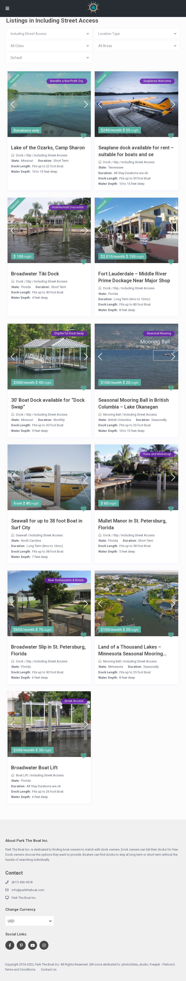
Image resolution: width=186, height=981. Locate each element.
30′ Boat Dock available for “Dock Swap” (48, 403)
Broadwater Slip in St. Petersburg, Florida (48, 650)
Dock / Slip (23, 155)
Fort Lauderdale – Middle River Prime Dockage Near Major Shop (134, 277)
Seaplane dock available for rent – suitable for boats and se (136, 151)
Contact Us (48, 969)
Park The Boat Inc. (24, 898)
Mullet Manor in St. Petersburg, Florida (132, 524)
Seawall (21, 535)
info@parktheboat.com (28, 890)
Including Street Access (50, 155)
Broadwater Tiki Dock (35, 274)
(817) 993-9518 (22, 882)
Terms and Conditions (20, 969)
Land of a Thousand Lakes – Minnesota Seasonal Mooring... (132, 650)
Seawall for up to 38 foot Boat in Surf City (46, 524)
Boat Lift (22, 775)
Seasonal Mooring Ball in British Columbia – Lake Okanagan (133, 403)
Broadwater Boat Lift (34, 768)
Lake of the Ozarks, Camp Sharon (48, 148)
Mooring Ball (112, 414)
